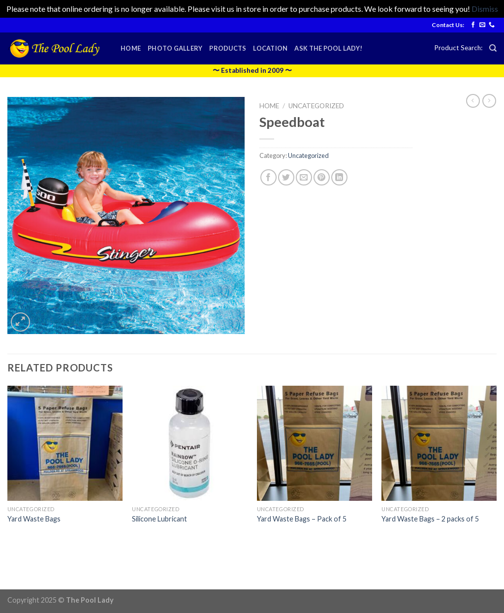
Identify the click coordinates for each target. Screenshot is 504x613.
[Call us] (492, 25)
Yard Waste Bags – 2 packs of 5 (430, 519)
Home (131, 48)
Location (270, 48)
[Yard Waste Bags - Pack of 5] (314, 443)
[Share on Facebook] (268, 177)
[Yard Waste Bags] (65, 443)
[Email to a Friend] (304, 177)
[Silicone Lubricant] (189, 443)
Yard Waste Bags (34, 519)
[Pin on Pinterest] (322, 177)
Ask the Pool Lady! (328, 48)
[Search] (493, 48)
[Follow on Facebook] (473, 25)
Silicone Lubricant (159, 519)
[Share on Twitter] (286, 177)
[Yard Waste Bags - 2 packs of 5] (439, 443)
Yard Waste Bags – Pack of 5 (301, 519)
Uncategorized (316, 106)
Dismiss (485, 8)
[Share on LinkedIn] (339, 177)
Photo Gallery (175, 48)
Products (227, 48)
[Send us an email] (482, 25)
